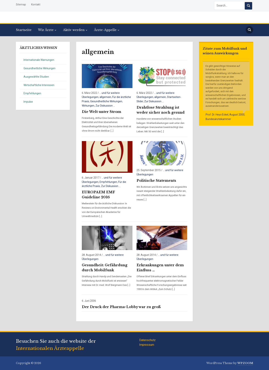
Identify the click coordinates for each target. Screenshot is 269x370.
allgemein (105, 97)
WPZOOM (245, 363)
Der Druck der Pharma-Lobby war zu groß (121, 307)
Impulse (28, 101)
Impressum (146, 344)
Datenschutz (147, 340)
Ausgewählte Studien (36, 76)
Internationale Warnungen (39, 59)
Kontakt (35, 4)
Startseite (24, 30)
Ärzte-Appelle (105, 30)
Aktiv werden (74, 30)
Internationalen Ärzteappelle (50, 348)
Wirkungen (88, 105)
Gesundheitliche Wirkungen (39, 68)
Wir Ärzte (46, 30)
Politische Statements (156, 181)
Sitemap (21, 4)
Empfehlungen (32, 93)
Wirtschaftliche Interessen (39, 85)
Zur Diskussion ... (105, 105)
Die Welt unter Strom (101, 112)
